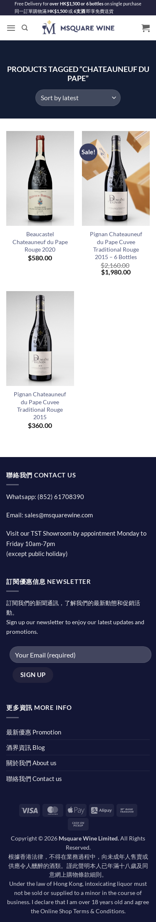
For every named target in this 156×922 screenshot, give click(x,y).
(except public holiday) (37, 553)
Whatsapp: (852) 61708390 (45, 496)
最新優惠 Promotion (33, 732)
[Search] (25, 28)
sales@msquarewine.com (59, 515)
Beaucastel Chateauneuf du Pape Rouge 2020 (40, 241)
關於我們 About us (31, 762)
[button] (11, 28)
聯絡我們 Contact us (34, 778)
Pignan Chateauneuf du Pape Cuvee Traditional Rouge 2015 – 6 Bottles (116, 245)
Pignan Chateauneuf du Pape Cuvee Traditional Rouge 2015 (40, 405)
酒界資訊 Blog (25, 747)
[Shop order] (78, 97)
